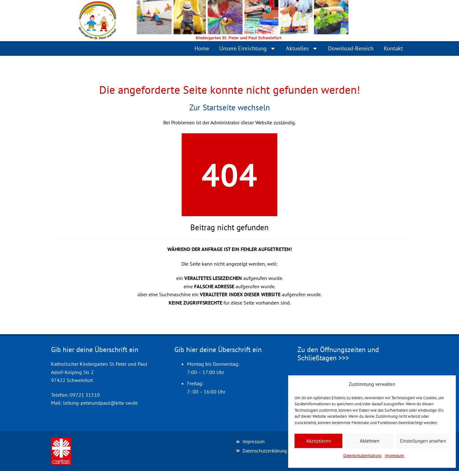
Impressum (394, 455)
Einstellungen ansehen (423, 441)
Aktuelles (302, 48)
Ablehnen (369, 441)
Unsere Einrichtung (247, 48)
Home (201, 48)
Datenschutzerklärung (362, 455)
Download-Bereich (351, 48)
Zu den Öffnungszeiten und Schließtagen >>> (338, 353)
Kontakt (393, 48)
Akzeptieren (318, 441)
